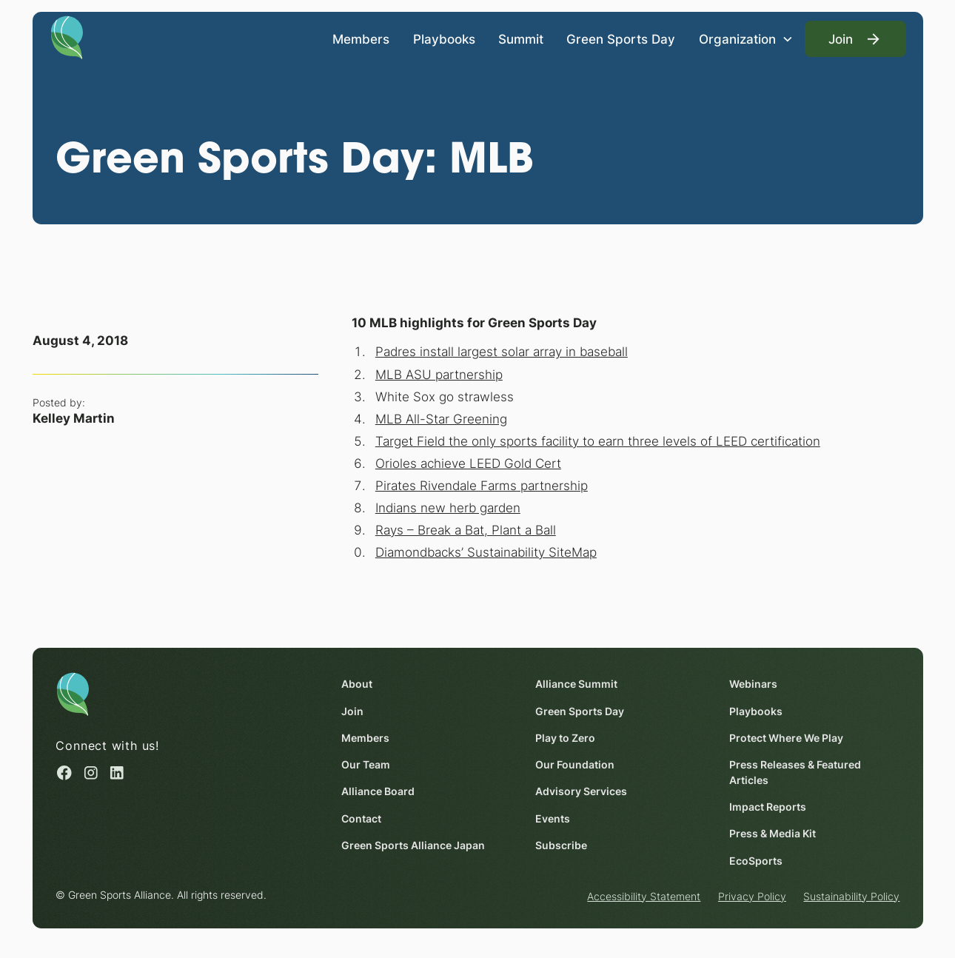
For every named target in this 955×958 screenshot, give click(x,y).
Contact (361, 819)
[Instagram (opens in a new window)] (90, 773)
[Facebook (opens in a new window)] (64, 773)
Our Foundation (574, 765)
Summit (520, 38)
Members (360, 38)
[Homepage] (67, 36)
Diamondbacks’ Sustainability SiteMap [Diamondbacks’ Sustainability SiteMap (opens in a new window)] (485, 552)
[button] (746, 39)
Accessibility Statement (643, 896)
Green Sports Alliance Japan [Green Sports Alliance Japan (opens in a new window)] (412, 845)
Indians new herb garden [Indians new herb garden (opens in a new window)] (447, 507)
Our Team (365, 765)
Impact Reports (766, 807)
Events (552, 819)
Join (352, 711)
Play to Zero (564, 738)
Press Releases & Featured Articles (794, 772)
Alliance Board (377, 792)
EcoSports (755, 861)
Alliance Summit (576, 685)
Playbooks (443, 38)
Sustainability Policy (851, 896)
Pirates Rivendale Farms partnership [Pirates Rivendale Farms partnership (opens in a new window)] (481, 485)
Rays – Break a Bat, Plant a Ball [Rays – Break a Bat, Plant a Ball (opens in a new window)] (465, 529)
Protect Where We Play (785, 738)
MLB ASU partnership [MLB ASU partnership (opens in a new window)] (438, 373)
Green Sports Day (620, 38)
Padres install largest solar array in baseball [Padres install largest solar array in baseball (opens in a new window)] (501, 351)
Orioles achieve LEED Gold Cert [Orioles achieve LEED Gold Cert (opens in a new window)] (467, 463)
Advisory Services (580, 792)
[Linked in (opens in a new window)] (117, 773)
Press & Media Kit (771, 834)
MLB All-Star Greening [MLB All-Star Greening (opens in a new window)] (440, 418)
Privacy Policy (752, 896)
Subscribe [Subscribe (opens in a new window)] (560, 845)
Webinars (752, 685)
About (356, 685)
